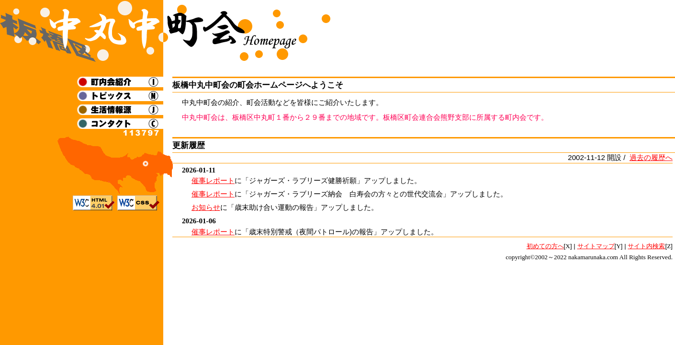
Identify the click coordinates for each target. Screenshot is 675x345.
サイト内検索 (646, 246)
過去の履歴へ (651, 157)
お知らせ (205, 207)
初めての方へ (545, 246)
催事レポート (213, 180)
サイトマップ (596, 246)
